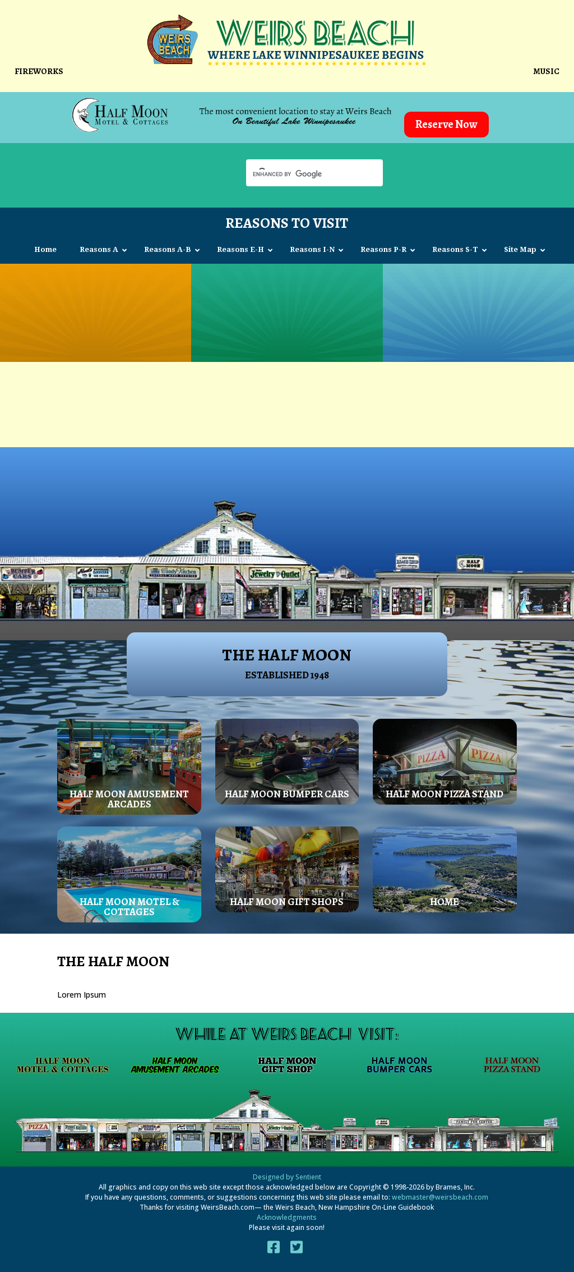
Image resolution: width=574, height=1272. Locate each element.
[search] (304, 173)
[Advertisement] (287, 399)
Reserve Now (446, 124)
